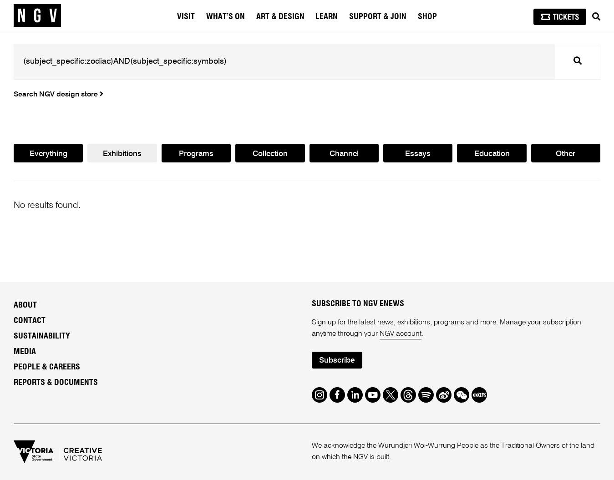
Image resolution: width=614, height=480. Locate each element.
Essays (418, 154)
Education (492, 154)
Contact (30, 321)
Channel (344, 154)
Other (565, 154)
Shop (427, 17)
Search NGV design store (58, 94)
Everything (48, 154)
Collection (270, 154)
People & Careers (47, 367)
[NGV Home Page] (37, 16)
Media (25, 352)
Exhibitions (122, 154)
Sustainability (42, 336)
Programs (196, 154)
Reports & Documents (56, 383)
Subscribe (337, 360)
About (25, 305)
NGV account (400, 334)
